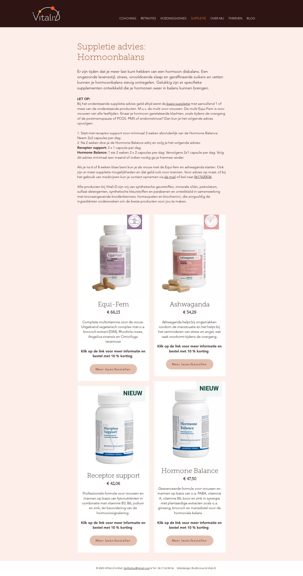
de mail (170, 177)
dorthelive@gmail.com (137, 568)
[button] (148, 18)
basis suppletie (178, 104)
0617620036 (203, 177)
